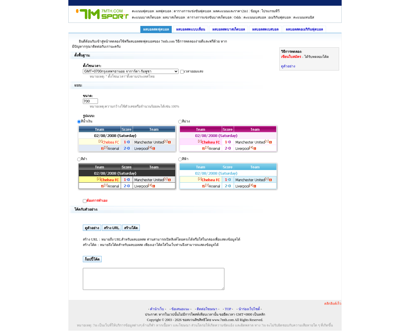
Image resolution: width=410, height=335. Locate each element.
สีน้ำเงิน (127, 136)
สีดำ (127, 174)
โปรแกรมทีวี (270, 11)
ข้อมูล (255, 11)
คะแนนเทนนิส (303, 17)
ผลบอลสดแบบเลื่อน (190, 29)
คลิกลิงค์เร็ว (332, 308)
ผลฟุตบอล (163, 11)
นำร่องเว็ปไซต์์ (249, 313)
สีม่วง (228, 136)
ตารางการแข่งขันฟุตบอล (192, 11)
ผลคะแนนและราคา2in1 (230, 11)
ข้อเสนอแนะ (180, 313)
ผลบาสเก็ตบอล (174, 17)
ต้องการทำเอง (97, 201)
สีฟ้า (228, 174)
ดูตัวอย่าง (288, 66)
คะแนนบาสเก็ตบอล (146, 17)
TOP (228, 313)
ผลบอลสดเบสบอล (265, 29)
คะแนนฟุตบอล (143, 11)
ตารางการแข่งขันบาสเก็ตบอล (209, 17)
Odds (237, 17)
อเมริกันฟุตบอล (279, 17)
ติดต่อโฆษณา (207, 313)
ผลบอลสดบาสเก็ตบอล (228, 29)
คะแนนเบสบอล (254, 17)
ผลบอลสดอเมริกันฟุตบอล (304, 29)
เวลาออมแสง (193, 71)
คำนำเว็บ (157, 313)
